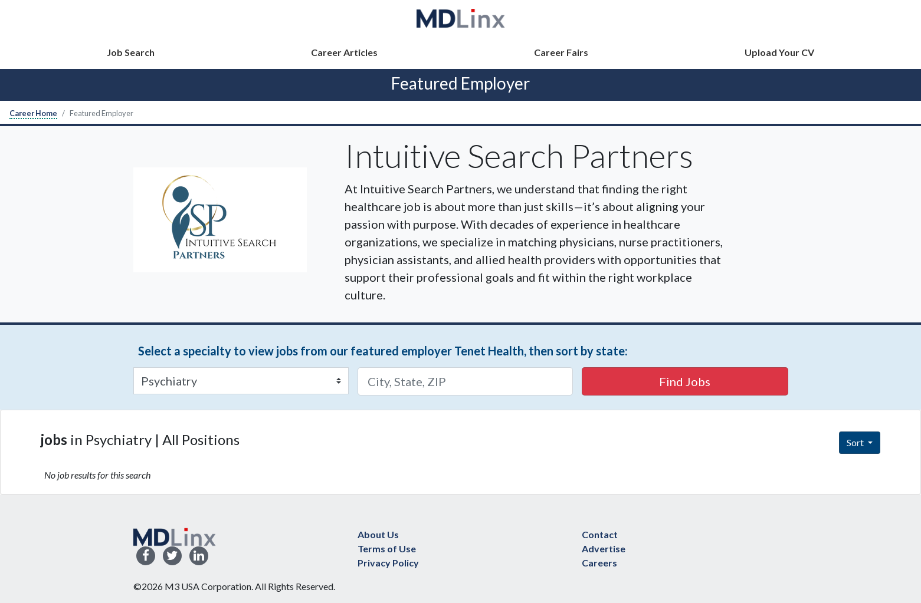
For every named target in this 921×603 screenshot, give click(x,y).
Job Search (131, 52)
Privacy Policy (388, 562)
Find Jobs (684, 381)
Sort (856, 442)
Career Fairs (561, 52)
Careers (599, 562)
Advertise (603, 548)
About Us (378, 534)
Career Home (33, 113)
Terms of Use (387, 548)
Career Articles (344, 52)
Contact (600, 534)
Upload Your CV (779, 52)
